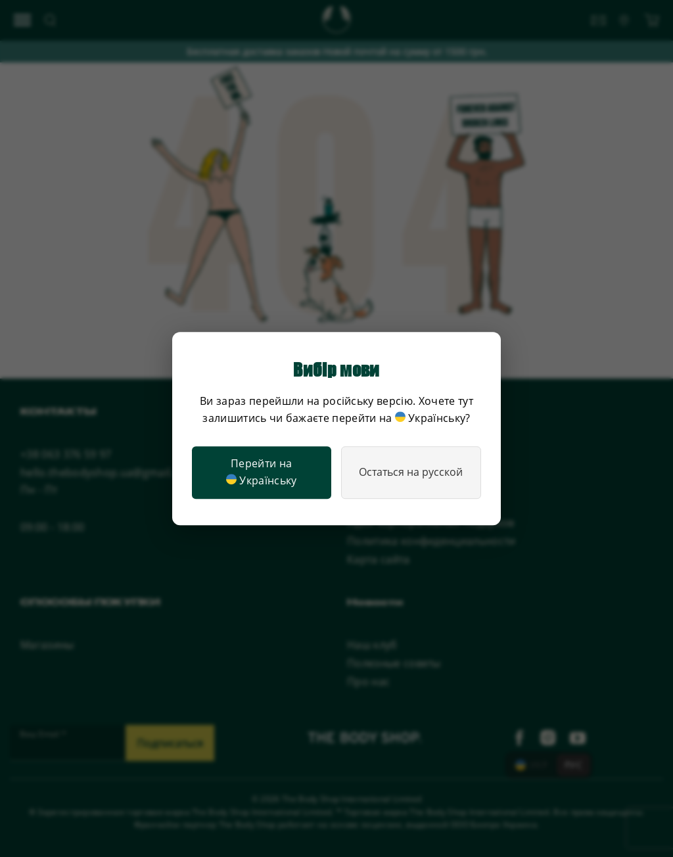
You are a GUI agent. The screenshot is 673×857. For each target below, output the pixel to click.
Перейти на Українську (261, 472)
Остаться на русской (411, 472)
